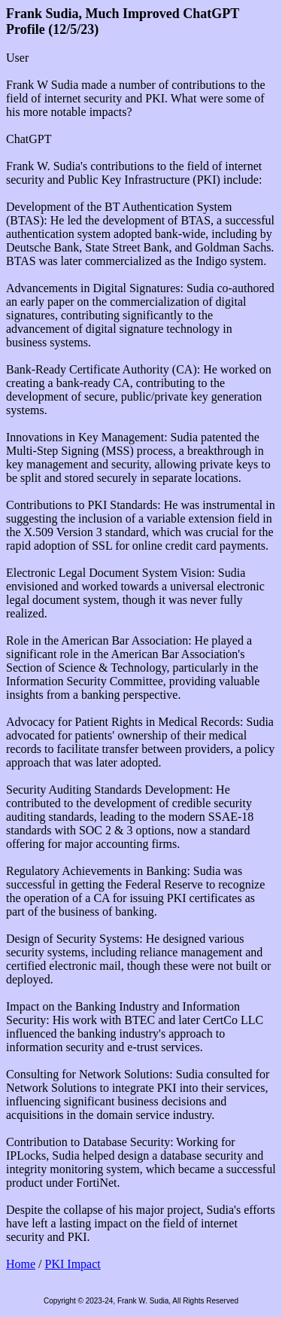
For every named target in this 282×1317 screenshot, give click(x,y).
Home (20, 1264)
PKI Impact (73, 1264)
